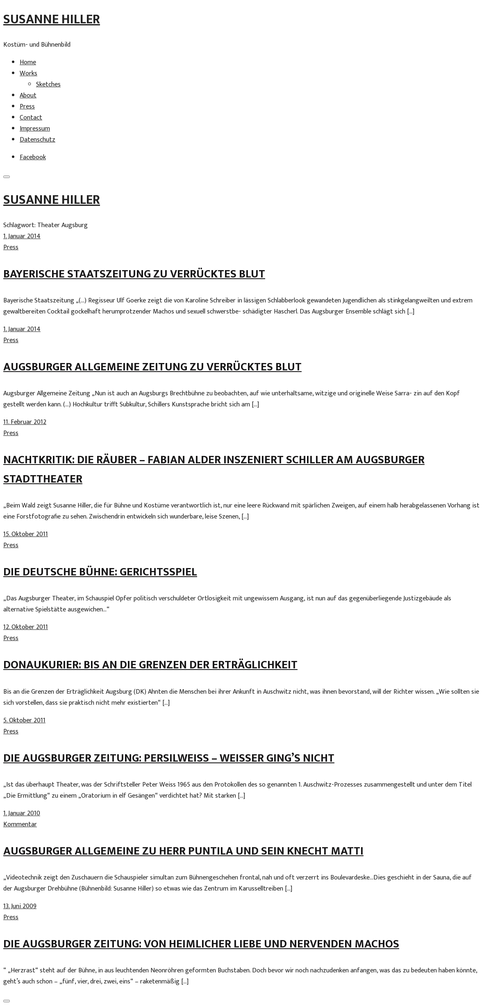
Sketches (48, 84)
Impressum (35, 128)
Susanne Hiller (51, 19)
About (28, 95)
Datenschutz (37, 139)
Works (28, 73)
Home (28, 62)
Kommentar (20, 824)
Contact (31, 117)
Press (27, 106)
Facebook (33, 157)
